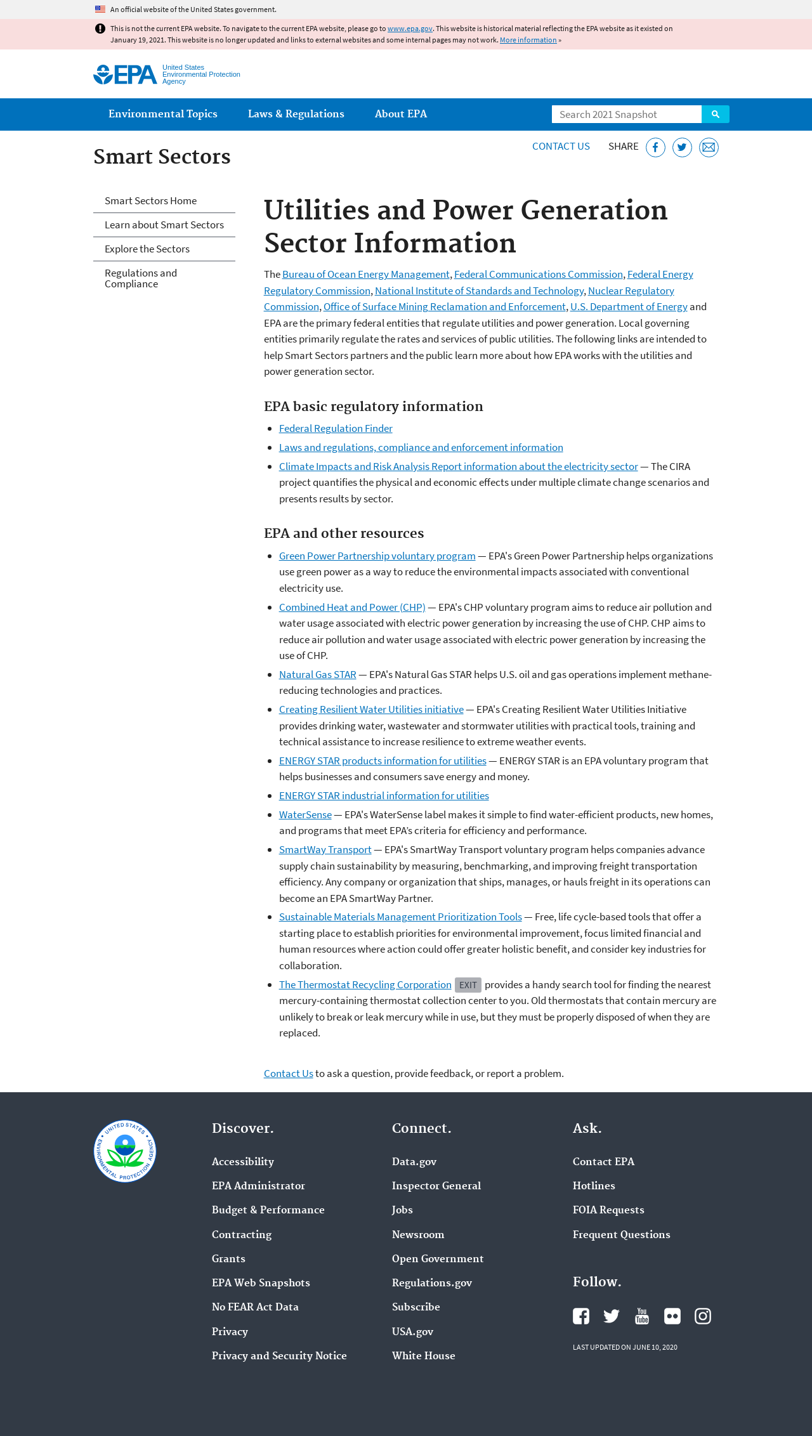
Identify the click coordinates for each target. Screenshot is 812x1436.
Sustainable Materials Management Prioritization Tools (400, 917)
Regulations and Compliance (141, 278)
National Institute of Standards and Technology (479, 290)
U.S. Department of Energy (629, 306)
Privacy (230, 1332)
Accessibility (243, 1162)
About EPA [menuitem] (401, 114)
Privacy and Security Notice (279, 1356)
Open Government (438, 1259)
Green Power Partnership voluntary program (377, 556)
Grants (229, 1259)
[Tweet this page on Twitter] (682, 147)
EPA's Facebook (581, 1316)
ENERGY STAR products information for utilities (383, 760)
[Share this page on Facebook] (655, 147)
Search (716, 114)
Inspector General (436, 1186)
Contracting (242, 1235)
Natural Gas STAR (318, 674)
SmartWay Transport (325, 849)
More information (528, 39)
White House (423, 1356)
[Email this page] (709, 147)
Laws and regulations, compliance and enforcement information (421, 447)
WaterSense (305, 814)
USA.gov (412, 1332)
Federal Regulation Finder (336, 428)
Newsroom (418, 1235)
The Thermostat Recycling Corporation (365, 984)
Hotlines (594, 1186)
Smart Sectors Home (151, 200)
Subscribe (416, 1308)
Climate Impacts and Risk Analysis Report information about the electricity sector (458, 466)
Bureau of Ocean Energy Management (366, 274)
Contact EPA (603, 1162)
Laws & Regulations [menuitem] (296, 114)
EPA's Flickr (672, 1316)
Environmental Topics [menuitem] (163, 114)
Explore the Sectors (147, 249)
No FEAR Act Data (255, 1308)
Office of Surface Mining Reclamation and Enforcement (445, 306)
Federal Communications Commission (538, 274)
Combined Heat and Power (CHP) (352, 607)
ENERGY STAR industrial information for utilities (384, 795)
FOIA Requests (609, 1211)
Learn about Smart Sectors (164, 225)
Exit (468, 985)
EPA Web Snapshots (261, 1283)
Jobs (402, 1211)
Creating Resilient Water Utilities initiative (371, 709)
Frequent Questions (622, 1235)
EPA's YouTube (642, 1316)
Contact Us (561, 146)
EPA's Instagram (703, 1316)
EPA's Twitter (611, 1316)
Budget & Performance (268, 1211)
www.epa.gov (410, 28)
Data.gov (414, 1162)
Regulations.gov (432, 1283)
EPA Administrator (258, 1186)
